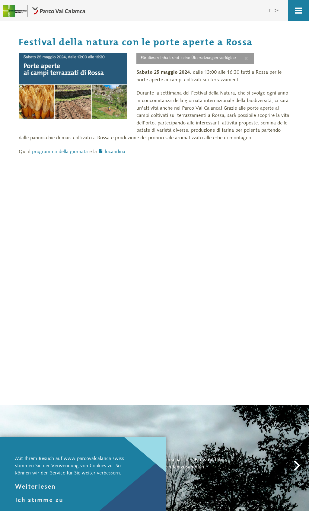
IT (269, 11)
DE (276, 11)
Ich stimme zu (39, 499)
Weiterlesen (35, 486)
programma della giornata (60, 151)
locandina (115, 151)
